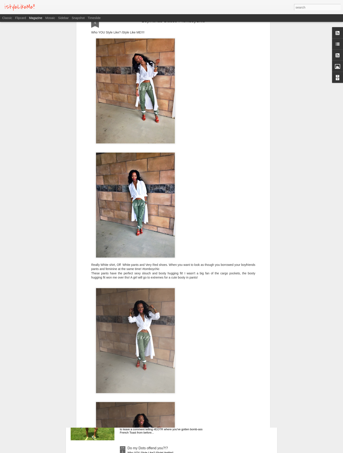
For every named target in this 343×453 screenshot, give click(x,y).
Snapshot (78, 18)
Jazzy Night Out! (140, 349)
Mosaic (50, 18)
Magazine (35, 18)
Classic (7, 18)
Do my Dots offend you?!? (148, 448)
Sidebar (63, 18)
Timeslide (94, 18)
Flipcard (20, 18)
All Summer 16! (139, 398)
